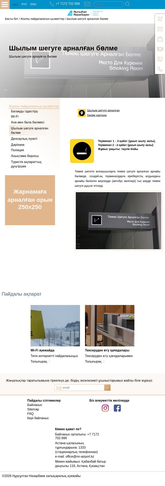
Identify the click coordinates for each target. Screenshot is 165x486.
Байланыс (34, 405)
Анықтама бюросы (25, 156)
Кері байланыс (38, 418)
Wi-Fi (14, 116)
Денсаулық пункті (24, 138)
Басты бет (11, 18)
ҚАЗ (15, 4)
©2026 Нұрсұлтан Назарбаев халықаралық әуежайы (41, 476)
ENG (33, 4)
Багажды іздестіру (24, 111)
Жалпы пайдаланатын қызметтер (42, 18)
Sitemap (33, 409)
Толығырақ (39, 361)
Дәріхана (17, 144)
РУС (24, 4)
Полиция (17, 150)
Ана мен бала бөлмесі (27, 122)
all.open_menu (5, 4)
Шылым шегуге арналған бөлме (87, 18)
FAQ (30, 413)
